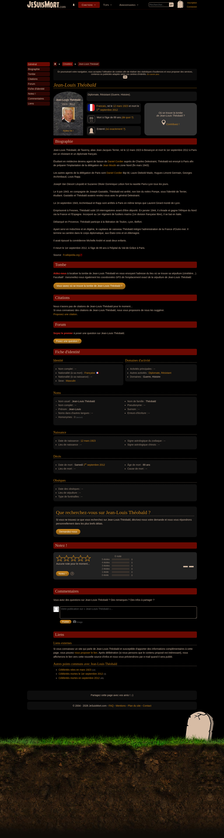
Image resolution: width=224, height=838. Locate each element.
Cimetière (87, 4)
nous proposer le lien (86, 652)
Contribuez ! (172, 124)
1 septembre (104, 109)
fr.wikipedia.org (71, 255)
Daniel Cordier (115, 161)
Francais (101, 106)
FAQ (111, 705)
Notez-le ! (68, 130)
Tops (106, 4)
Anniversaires (127, 4)
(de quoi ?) (127, 117)
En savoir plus (153, 74)
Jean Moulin (109, 165)
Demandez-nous (68, 531)
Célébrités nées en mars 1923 (75, 669)
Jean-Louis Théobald (88, 64)
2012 (115, 109)
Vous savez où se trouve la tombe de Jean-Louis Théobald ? (89, 285)
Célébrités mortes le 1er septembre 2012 (81, 673)
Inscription (192, 3)
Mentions (121, 705)
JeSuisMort (43, 4)
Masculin (71, 380)
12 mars (117, 106)
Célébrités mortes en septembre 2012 (79, 678)
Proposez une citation (65, 314)
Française (89, 372)
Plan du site (134, 705)
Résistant (166, 372)
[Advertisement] (112, 35)
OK (125, 77)
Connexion (192, 7)
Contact (147, 705)
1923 (125, 106)
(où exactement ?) (115, 129)
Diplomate (154, 372)
